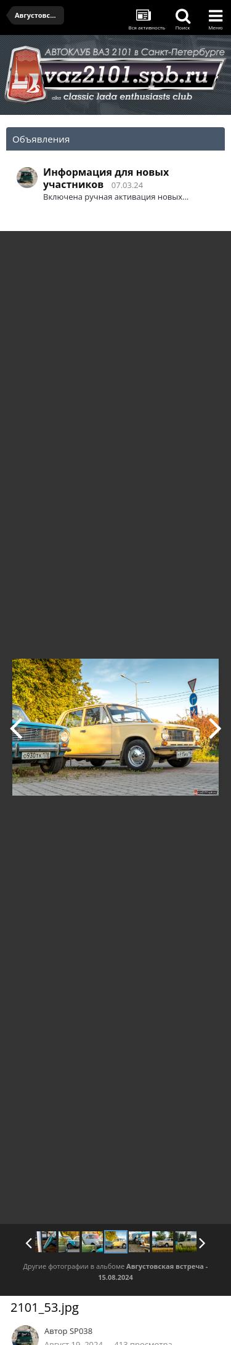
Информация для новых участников (106, 178)
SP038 (81, 1330)
